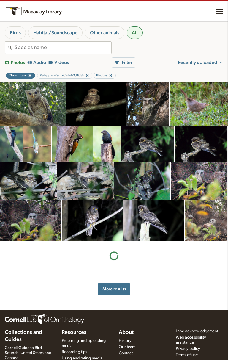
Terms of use (187, 355)
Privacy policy (188, 349)
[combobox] (63, 48)
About (126, 332)
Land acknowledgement (197, 331)
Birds (15, 32)
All (134, 32)
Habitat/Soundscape (55, 32)
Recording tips (74, 352)
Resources (74, 332)
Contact (126, 353)
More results (114, 247)
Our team (127, 347)
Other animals (104, 32)
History (125, 341)
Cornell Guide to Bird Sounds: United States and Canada (28, 353)
